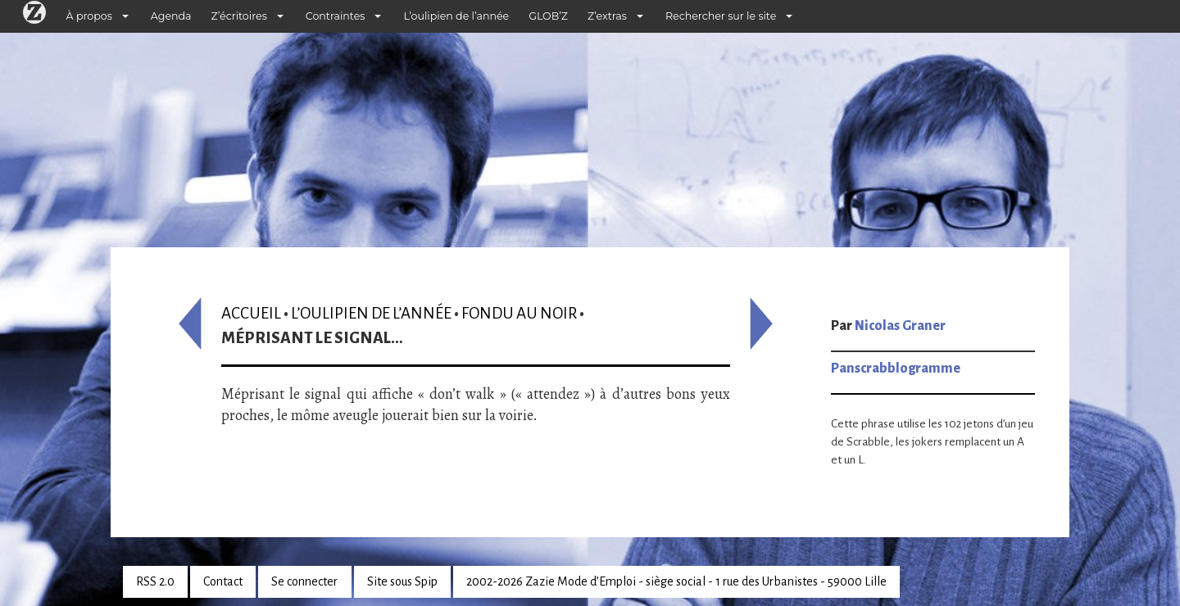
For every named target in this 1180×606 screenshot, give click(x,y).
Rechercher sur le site (720, 16)
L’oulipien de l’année (456, 16)
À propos (89, 16)
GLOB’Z (548, 16)
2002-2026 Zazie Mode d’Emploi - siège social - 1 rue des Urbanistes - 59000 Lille (676, 581)
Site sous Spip (402, 581)
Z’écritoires (239, 16)
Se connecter (304, 581)
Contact (223, 581)
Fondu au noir (519, 313)
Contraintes (335, 16)
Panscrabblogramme (895, 368)
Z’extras (607, 16)
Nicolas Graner (900, 326)
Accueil (251, 313)
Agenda (171, 16)
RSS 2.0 (155, 581)
